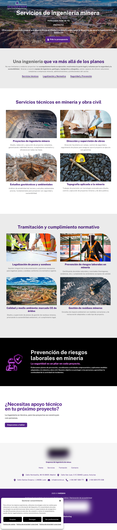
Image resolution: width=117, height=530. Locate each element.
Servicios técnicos (30, 76)
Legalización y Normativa (54, 76)
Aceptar (12, 519)
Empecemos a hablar (16, 432)
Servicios (51, 474)
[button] (60, 501)
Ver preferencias (51, 519)
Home (41, 474)
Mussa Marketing (65, 523)
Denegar (32, 519)
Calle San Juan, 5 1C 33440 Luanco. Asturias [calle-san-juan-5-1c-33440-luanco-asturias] (76, 481)
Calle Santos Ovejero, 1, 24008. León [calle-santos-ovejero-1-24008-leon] (29, 486)
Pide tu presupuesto (57, 39)
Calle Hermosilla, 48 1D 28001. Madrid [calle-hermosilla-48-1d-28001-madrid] (38, 481)
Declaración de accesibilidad (81, 505)
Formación (63, 474)
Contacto (74, 474)
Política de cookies (9, 524)
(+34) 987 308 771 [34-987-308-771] (74, 486)
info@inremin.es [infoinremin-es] (55, 486)
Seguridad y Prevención (81, 76)
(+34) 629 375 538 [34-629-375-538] (94, 486)
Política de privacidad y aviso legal (27, 524)
